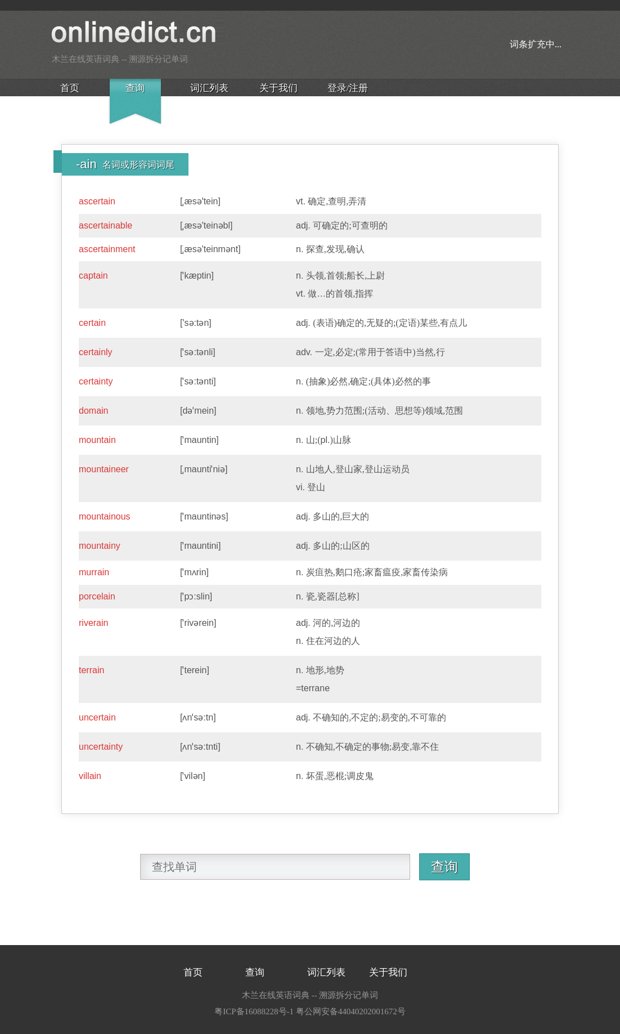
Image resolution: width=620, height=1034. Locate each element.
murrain (94, 572)
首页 (69, 88)
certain (92, 323)
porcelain (97, 596)
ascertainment (107, 249)
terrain (91, 670)
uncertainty (101, 746)
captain (93, 275)
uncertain (97, 717)
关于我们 (278, 88)
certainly (96, 352)
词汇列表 (209, 88)
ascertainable (105, 225)
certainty (96, 381)
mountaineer (104, 469)
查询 (135, 88)
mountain (97, 440)
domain (93, 410)
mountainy (99, 545)
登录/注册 (348, 88)
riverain (93, 623)
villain (90, 776)
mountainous (105, 516)
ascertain (97, 201)
